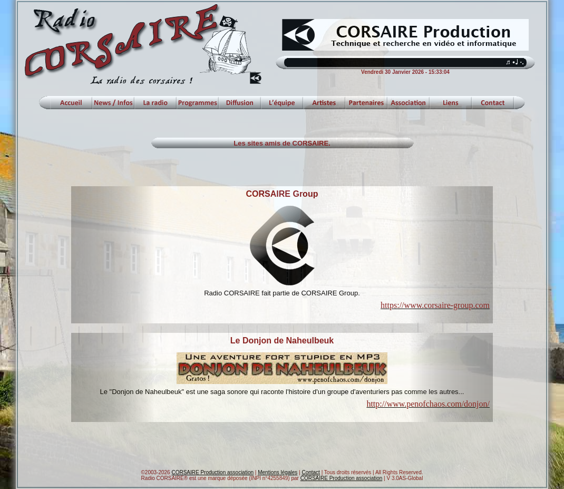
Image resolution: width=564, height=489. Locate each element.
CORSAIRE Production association (212, 472)
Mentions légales (277, 472)
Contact (310, 472)
